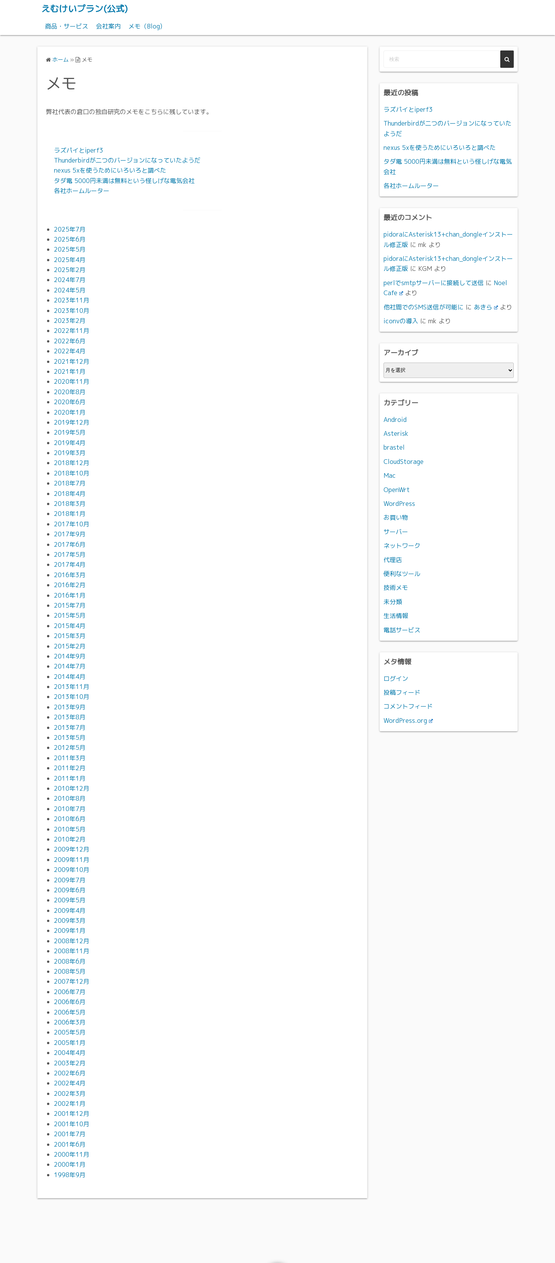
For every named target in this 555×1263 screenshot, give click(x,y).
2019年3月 (70, 452)
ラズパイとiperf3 (78, 150)
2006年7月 (70, 991)
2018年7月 (70, 483)
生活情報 (395, 615)
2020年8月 (70, 391)
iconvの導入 (400, 320)
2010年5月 (70, 829)
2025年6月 (70, 239)
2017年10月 (71, 523)
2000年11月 (71, 1154)
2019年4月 (70, 442)
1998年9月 (70, 1174)
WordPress (399, 503)
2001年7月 (70, 1134)
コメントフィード (408, 706)
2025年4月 (70, 259)
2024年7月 (70, 279)
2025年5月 (70, 249)
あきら (486, 306)
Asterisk (396, 433)
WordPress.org (408, 720)
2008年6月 (70, 961)
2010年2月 (70, 839)
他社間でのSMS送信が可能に (423, 306)
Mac (389, 475)
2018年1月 (70, 513)
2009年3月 (70, 920)
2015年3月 (70, 635)
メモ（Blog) (145, 26)
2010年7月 (70, 808)
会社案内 (108, 26)
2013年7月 (70, 727)
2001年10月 (71, 1123)
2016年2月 (70, 585)
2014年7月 (70, 666)
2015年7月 (70, 605)
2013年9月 (70, 706)
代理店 (392, 559)
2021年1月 (70, 371)
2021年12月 (71, 361)
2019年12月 (71, 422)
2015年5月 (70, 615)
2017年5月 (70, 554)
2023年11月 (71, 300)
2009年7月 (70, 879)
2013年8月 (70, 717)
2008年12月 (71, 940)
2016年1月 (70, 595)
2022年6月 (70, 340)
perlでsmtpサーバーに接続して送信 (433, 282)
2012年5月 (70, 747)
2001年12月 (71, 1113)
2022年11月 (71, 330)
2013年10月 (71, 696)
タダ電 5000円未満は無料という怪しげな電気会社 (124, 180)
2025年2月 (70, 269)
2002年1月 (70, 1103)
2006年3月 (70, 1022)
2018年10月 (71, 473)
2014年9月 (70, 656)
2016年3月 (70, 574)
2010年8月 (70, 798)
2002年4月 (70, 1083)
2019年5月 (70, 432)
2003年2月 (70, 1062)
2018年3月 (70, 503)
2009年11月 (71, 859)
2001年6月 (70, 1144)
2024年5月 (70, 290)
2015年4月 (70, 625)
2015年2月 (70, 646)
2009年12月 (71, 849)
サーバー (395, 531)
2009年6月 (70, 889)
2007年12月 (71, 981)
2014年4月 (70, 676)
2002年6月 (70, 1072)
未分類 (392, 601)
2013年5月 (70, 737)
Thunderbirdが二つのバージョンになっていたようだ (127, 160)
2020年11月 (71, 381)
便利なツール (401, 573)
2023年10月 (71, 310)
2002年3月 (70, 1093)
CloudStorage (403, 461)
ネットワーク (401, 545)
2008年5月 (70, 971)
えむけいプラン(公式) (86, 8)
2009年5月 (70, 900)
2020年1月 (70, 412)
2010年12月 (71, 788)
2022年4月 (70, 351)
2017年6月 (70, 544)
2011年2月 (70, 768)
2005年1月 (70, 1042)
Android (395, 419)
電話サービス (401, 629)
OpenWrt (396, 489)
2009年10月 (71, 869)
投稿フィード (401, 692)
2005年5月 (70, 1032)
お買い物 (395, 517)
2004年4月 (70, 1052)
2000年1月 (70, 1164)
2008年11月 (71, 951)
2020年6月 (70, 401)
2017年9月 (70, 534)
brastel (394, 447)
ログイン (395, 678)
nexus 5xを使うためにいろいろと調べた (110, 170)
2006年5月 (70, 1012)
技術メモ (395, 587)
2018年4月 (70, 493)
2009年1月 (70, 930)
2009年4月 (70, 910)
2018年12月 (71, 463)
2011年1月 (70, 778)
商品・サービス (66, 26)
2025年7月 (70, 229)
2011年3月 (70, 757)
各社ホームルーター (81, 190)
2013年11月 (71, 686)
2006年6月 (70, 1002)
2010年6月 (70, 818)
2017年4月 (70, 564)
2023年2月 (70, 320)
